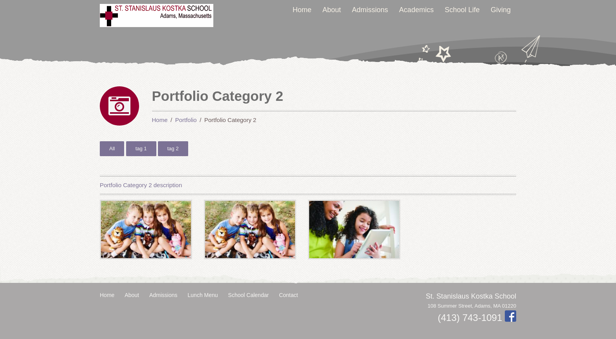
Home (302, 10)
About (332, 10)
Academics (416, 10)
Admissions (370, 10)
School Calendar (248, 295)
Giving (501, 10)
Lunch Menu (203, 295)
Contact (288, 295)
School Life (462, 10)
